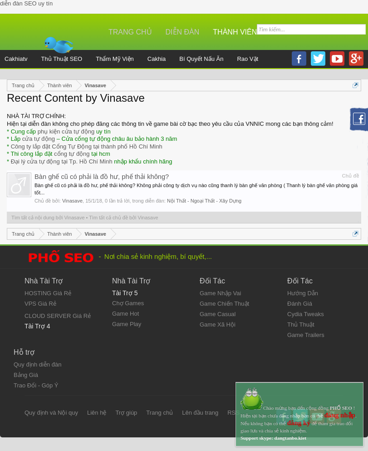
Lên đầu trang (200, 412)
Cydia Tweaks (305, 314)
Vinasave (72, 200)
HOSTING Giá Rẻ (48, 293)
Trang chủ (130, 32)
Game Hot (125, 313)
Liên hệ (96, 412)
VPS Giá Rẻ (40, 303)
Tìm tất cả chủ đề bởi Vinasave (123, 217)
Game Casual (218, 314)
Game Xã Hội (218, 324)
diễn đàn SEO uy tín (26, 3)
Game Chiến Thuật (224, 303)
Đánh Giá (299, 303)
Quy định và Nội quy (51, 412)
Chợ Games (128, 303)
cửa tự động (38, 138)
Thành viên (235, 32)
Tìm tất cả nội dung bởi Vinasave (48, 217)
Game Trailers (305, 335)
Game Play (126, 324)
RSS (233, 412)
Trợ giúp (126, 412)
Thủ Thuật (300, 324)
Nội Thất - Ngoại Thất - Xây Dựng (204, 200)
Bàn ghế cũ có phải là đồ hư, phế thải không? (101, 176)
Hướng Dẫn (302, 293)
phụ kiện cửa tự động (66, 131)
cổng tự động (72, 153)
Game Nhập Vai (220, 293)
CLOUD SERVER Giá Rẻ (58, 315)
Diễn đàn (183, 32)
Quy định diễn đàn (37, 364)
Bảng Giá (26, 375)
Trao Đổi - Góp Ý (36, 385)
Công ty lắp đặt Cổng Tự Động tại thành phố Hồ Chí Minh (86, 146)
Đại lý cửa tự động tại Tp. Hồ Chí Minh (62, 161)
